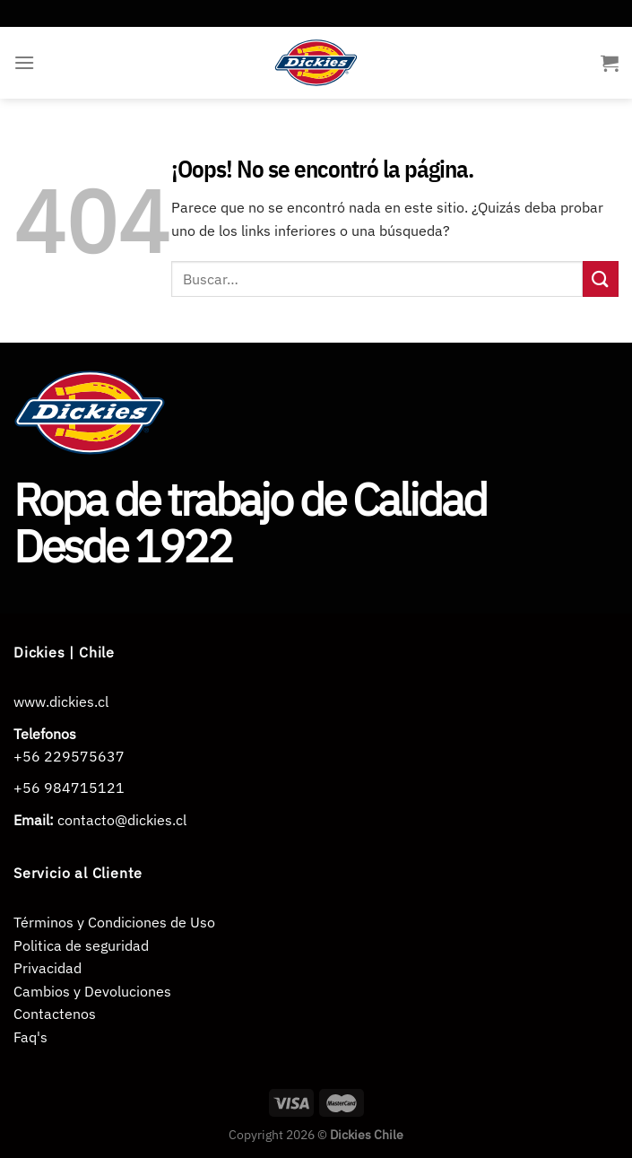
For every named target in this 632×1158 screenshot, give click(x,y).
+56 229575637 (69, 756)
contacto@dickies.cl (121, 820)
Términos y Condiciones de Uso (114, 922)
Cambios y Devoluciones (92, 991)
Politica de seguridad (81, 945)
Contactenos (54, 1014)
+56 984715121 (69, 788)
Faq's (30, 1037)
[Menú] (24, 62)
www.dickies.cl (60, 701)
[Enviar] (601, 278)
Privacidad (47, 968)
